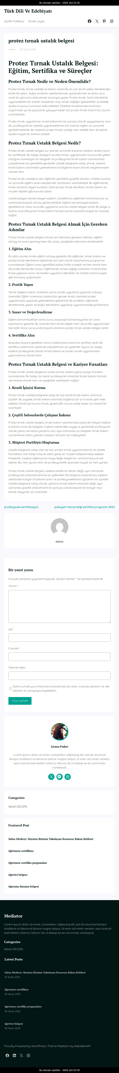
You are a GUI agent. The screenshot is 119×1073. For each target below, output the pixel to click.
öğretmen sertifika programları (27, 863)
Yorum (13, 586)
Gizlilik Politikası (14, 21)
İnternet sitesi (16, 667)
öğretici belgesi (17, 874)
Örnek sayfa (36, 21)
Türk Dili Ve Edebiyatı (28, 11)
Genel (12, 806)
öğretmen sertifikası (21, 851)
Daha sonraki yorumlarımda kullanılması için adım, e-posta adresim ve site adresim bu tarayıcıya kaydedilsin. (61, 688)
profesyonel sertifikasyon (21, 507)
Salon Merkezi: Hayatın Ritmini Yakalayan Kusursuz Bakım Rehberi (50, 839)
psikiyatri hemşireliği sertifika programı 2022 (85, 507)
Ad (10, 629)
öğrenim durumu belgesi (23, 886)
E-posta (14, 648)
